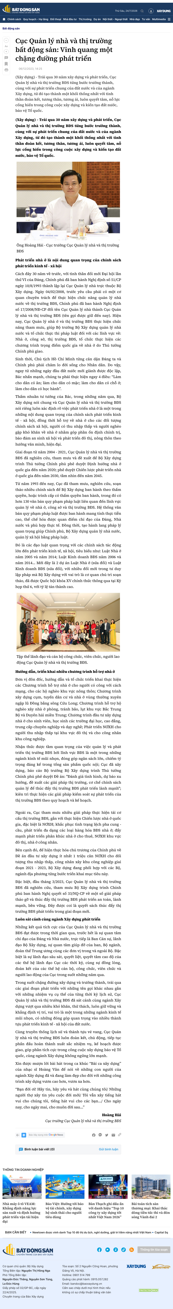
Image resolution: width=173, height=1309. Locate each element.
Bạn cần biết (15, 1232)
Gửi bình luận (108, 1149)
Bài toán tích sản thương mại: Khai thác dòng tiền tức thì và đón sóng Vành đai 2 (151, 1210)
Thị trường (85, 19)
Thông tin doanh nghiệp (23, 1170)
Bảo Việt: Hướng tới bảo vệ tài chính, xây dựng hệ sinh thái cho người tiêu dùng (65, 1210)
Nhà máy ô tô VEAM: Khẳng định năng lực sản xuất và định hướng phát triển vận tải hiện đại (21, 1212)
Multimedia (159, 19)
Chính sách (14, 19)
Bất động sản (11, 28)
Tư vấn (146, 19)
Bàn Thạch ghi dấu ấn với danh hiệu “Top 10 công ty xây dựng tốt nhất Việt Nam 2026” (106, 1210)
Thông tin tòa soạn (154, 1249)
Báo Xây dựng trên (46, 1135)
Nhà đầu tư (70, 19)
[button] (6, 40)
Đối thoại (55, 19)
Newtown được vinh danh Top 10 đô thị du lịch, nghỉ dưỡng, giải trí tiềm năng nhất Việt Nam (91, 1232)
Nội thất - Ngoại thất (115, 19)
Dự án (97, 19)
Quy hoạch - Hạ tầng (35, 19)
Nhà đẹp (135, 19)
